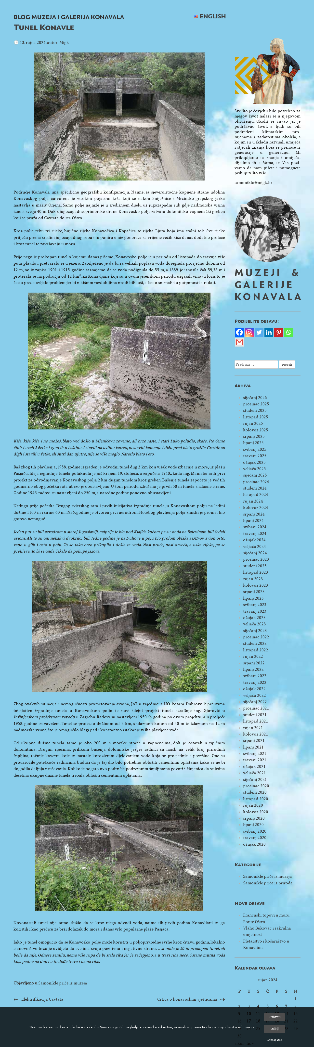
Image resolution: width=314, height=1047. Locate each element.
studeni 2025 (255, 410)
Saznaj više (274, 1040)
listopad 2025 (255, 417)
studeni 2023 (255, 566)
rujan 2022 (253, 656)
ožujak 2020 (254, 844)
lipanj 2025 (253, 442)
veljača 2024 (254, 546)
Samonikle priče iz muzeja (62, 983)
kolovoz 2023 (255, 585)
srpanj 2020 (254, 818)
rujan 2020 (253, 805)
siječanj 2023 (255, 630)
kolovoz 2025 (255, 430)
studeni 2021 (255, 714)
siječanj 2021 (255, 779)
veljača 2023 (254, 624)
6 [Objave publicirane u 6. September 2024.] (277, 1006)
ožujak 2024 (254, 540)
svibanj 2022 (254, 675)
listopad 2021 (255, 721)
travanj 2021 (254, 760)
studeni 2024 (255, 488)
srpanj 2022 (254, 663)
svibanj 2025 (254, 449)
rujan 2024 (253, 501)
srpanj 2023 (254, 591)
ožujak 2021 (254, 766)
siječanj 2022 (255, 701)
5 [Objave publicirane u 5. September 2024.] (267, 1006)
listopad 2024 (255, 494)
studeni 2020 (255, 792)
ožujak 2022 (254, 688)
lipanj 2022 (253, 669)
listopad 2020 (255, 798)
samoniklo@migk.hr (253, 182)
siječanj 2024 (255, 553)
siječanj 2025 (255, 475)
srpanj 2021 (254, 740)
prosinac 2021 (256, 708)
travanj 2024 (254, 533)
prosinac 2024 (256, 481)
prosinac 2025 (256, 404)
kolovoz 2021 (255, 734)
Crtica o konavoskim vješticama (187, 999)
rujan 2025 (253, 423)
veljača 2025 (254, 468)
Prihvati (275, 1017)
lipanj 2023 (253, 598)
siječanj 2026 (255, 397)
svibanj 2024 (254, 527)
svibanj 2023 (254, 604)
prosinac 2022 (256, 637)
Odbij (275, 1029)
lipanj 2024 (253, 520)
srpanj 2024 (254, 514)
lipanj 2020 (253, 824)
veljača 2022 (254, 695)
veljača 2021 (254, 773)
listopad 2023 (255, 572)
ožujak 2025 (254, 462)
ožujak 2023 (254, 617)
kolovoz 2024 (255, 507)
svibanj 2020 (254, 831)
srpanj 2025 (254, 436)
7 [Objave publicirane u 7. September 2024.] (286, 1006)
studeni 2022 (255, 643)
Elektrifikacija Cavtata (42, 999)
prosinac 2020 (256, 785)
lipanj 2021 (253, 747)
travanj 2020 (254, 837)
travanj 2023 (254, 611)
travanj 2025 (254, 455)
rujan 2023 (253, 579)
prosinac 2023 (256, 559)
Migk (64, 42)
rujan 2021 (253, 727)
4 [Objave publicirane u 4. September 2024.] (258, 1006)
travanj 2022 (254, 682)
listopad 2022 (255, 650)
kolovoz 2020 (255, 811)
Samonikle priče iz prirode (267, 883)
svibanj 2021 (254, 753)
